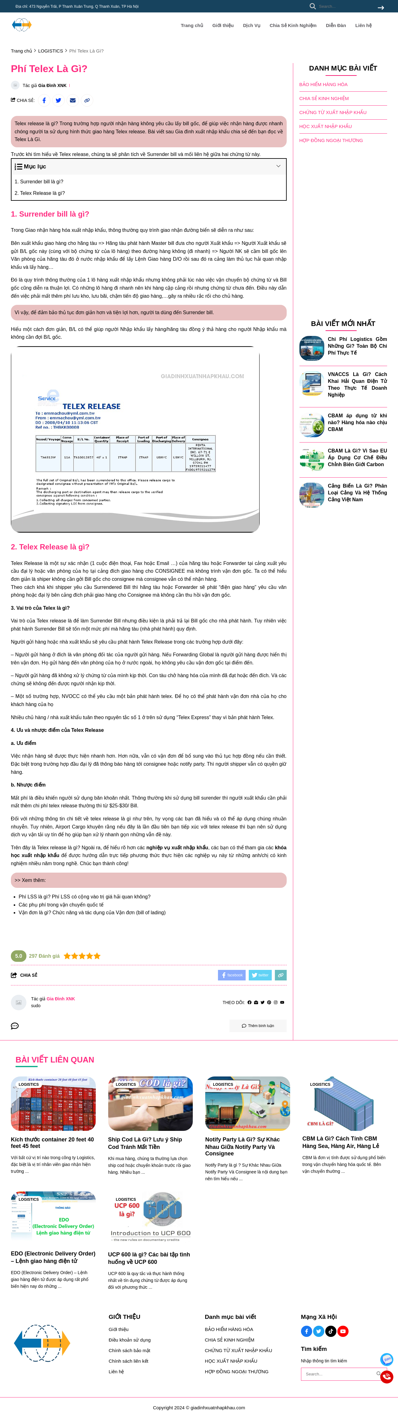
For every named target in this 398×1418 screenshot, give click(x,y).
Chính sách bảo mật (129, 1350)
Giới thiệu (223, 25)
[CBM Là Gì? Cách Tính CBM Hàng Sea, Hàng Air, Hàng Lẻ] (345, 1103)
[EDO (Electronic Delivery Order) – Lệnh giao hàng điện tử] (53, 1218)
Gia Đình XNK (52, 85)
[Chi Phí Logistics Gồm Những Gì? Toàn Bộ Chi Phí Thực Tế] (311, 348)
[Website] (256, 1002)
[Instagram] (276, 1002)
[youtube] (282, 1002)
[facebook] (250, 1002)
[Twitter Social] (318, 1331)
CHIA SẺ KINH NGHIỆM (324, 98)
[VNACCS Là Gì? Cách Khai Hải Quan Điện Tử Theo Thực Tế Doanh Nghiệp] (311, 383)
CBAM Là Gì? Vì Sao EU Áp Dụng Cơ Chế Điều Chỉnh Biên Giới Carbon (357, 457)
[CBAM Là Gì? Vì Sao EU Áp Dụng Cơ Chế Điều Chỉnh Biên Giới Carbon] (311, 459)
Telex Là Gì (27, 139)
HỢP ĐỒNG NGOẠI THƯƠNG (331, 140)
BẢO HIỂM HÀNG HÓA (323, 84)
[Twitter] (263, 1002)
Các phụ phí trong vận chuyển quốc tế (61, 904)
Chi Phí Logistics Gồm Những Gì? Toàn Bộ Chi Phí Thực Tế (357, 346)
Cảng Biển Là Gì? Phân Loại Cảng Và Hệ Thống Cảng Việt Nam (357, 492)
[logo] (22, 34)
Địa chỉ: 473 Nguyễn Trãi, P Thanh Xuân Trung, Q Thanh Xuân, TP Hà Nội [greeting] (77, 6)
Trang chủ (192, 25)
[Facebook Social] (306, 1331)
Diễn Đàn (336, 25)
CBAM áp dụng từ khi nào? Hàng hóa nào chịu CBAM (357, 422)
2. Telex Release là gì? (40, 193)
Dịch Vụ (252, 25)
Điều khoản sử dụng (130, 1339)
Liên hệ (363, 25)
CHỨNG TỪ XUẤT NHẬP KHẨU (333, 112)
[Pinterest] (269, 1002)
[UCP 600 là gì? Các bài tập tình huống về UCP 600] (150, 1218)
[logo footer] (56, 1343)
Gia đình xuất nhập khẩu (202, 131)
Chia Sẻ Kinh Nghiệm (293, 25)
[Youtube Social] (343, 1331)
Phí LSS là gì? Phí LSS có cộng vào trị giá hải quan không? (84, 896)
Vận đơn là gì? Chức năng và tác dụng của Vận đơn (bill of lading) (92, 912)
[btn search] (381, 8)
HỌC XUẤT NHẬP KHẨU (325, 126)
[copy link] (87, 100)
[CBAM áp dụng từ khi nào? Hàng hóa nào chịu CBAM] (311, 424)
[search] (345, 6)
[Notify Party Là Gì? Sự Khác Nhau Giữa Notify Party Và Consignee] (247, 1103)
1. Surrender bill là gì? (39, 181)
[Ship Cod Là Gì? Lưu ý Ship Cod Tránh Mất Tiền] (150, 1103)
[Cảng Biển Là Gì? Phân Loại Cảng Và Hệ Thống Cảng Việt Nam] (311, 495)
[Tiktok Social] (330, 1331)
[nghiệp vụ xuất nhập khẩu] (177, 847)
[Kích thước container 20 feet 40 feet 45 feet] (53, 1103)
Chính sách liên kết (128, 1361)
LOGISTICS (29, 1084)
